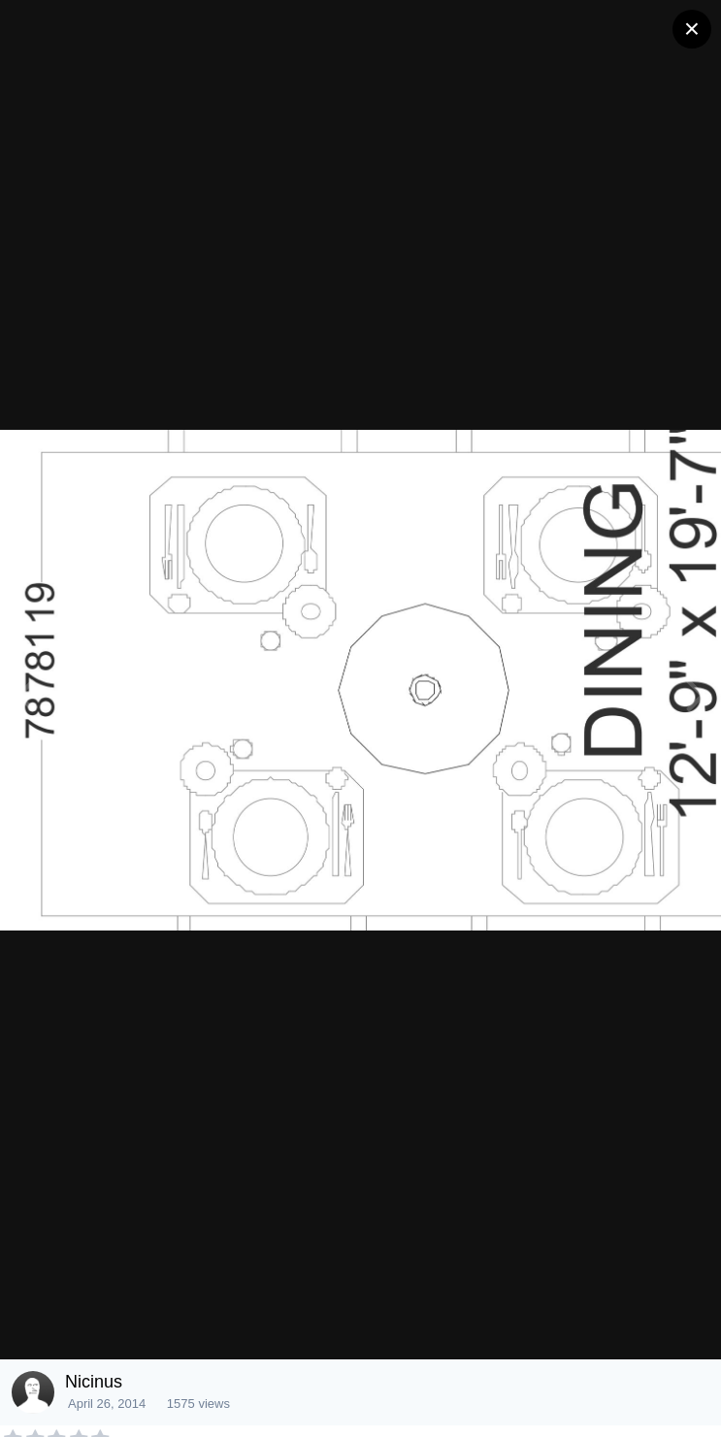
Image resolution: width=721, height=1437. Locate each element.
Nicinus (93, 1381)
